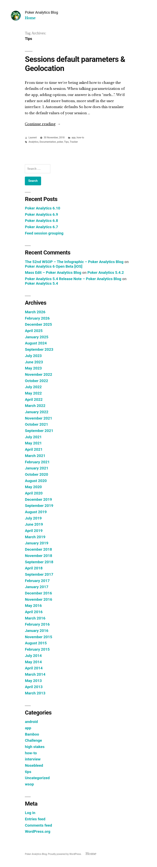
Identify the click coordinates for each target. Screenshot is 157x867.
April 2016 (33, 612)
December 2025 (38, 324)
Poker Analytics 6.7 (41, 227)
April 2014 (33, 668)
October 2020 (36, 474)
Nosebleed (34, 765)
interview (32, 759)
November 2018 (38, 555)
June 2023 (34, 362)
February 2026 (37, 318)
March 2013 (35, 693)
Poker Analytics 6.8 (41, 220)
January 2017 (36, 587)
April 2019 (33, 530)
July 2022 (33, 387)
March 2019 (35, 537)
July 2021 (33, 437)
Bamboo (32, 734)
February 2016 (37, 624)
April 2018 (33, 568)
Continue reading (43, 124)
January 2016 (36, 630)
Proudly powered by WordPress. (65, 854)
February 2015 (37, 649)
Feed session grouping (44, 233)
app (74, 137)
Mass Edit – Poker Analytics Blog (53, 272)
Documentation (48, 141)
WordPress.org (37, 831)
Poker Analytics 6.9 (41, 214)
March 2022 (35, 405)
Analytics (33, 141)
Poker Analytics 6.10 (42, 208)
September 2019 (39, 505)
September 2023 (39, 349)
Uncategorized (37, 778)
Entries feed (35, 819)
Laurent (33, 137)
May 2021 (33, 443)
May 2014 (33, 662)
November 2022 (38, 374)
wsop (29, 784)
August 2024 (36, 343)
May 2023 (33, 368)
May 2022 (33, 393)
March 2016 (35, 618)
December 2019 (38, 499)
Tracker (74, 141)
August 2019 (36, 512)
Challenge (33, 740)
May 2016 (33, 605)
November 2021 (38, 418)
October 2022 (36, 381)
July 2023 (33, 355)
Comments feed (38, 825)
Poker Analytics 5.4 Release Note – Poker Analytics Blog (73, 279)
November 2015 (38, 637)
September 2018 (39, 562)
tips (28, 771)
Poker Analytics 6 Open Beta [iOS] (53, 266)
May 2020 (33, 487)
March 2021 (35, 455)
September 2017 (39, 574)
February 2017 (37, 580)
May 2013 (33, 680)
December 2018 (38, 549)
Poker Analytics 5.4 (41, 283)
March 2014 (35, 674)
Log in (30, 812)
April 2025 (33, 330)
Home (30, 18)
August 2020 (36, 480)
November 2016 (38, 599)
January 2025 (36, 337)
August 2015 (36, 643)
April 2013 (33, 687)
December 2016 (38, 593)
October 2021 (36, 424)
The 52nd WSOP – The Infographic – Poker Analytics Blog (74, 262)
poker (60, 141)
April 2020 (33, 493)
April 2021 (33, 449)
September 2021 (39, 430)
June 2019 (34, 524)
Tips (66, 141)
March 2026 (35, 312)
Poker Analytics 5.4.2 (105, 272)
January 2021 (36, 468)
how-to (80, 137)
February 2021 (37, 462)
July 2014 (33, 655)
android (31, 721)
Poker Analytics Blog (41, 12)
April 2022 (33, 399)
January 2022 (36, 412)
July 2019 (33, 518)
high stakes (34, 746)
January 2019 (36, 543)
